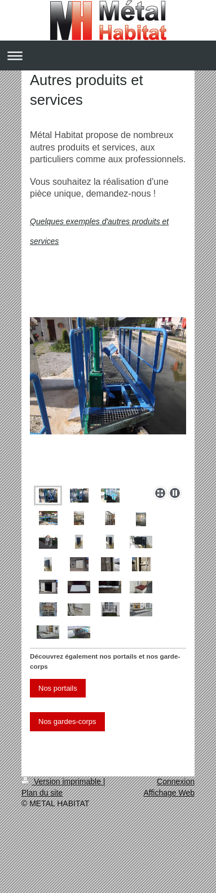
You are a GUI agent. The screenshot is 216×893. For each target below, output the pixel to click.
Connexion (176, 781)
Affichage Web (169, 792)
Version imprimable (62, 781)
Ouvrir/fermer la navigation (108, 55)
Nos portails (57, 688)
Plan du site (42, 792)
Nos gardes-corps (67, 721)
